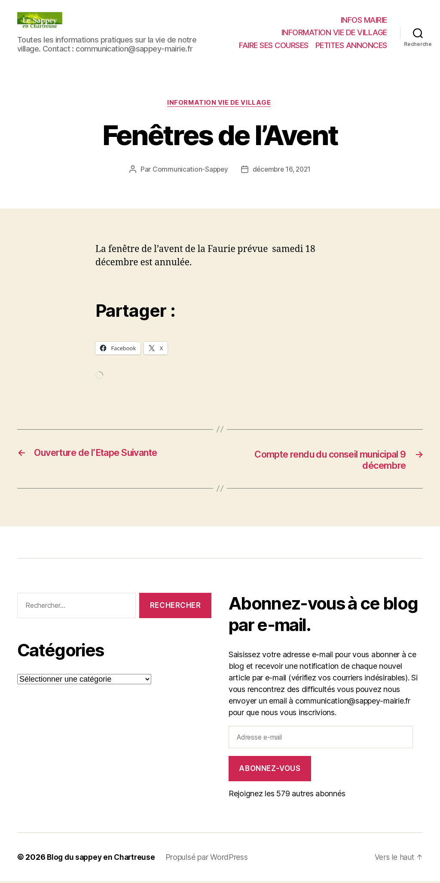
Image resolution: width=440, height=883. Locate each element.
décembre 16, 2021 (282, 170)
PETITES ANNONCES (351, 45)
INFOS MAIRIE (364, 19)
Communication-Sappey (188, 170)
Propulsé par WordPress (211, 858)
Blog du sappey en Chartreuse (103, 858)
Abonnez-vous (269, 770)
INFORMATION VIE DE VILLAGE (334, 32)
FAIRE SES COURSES (274, 45)
